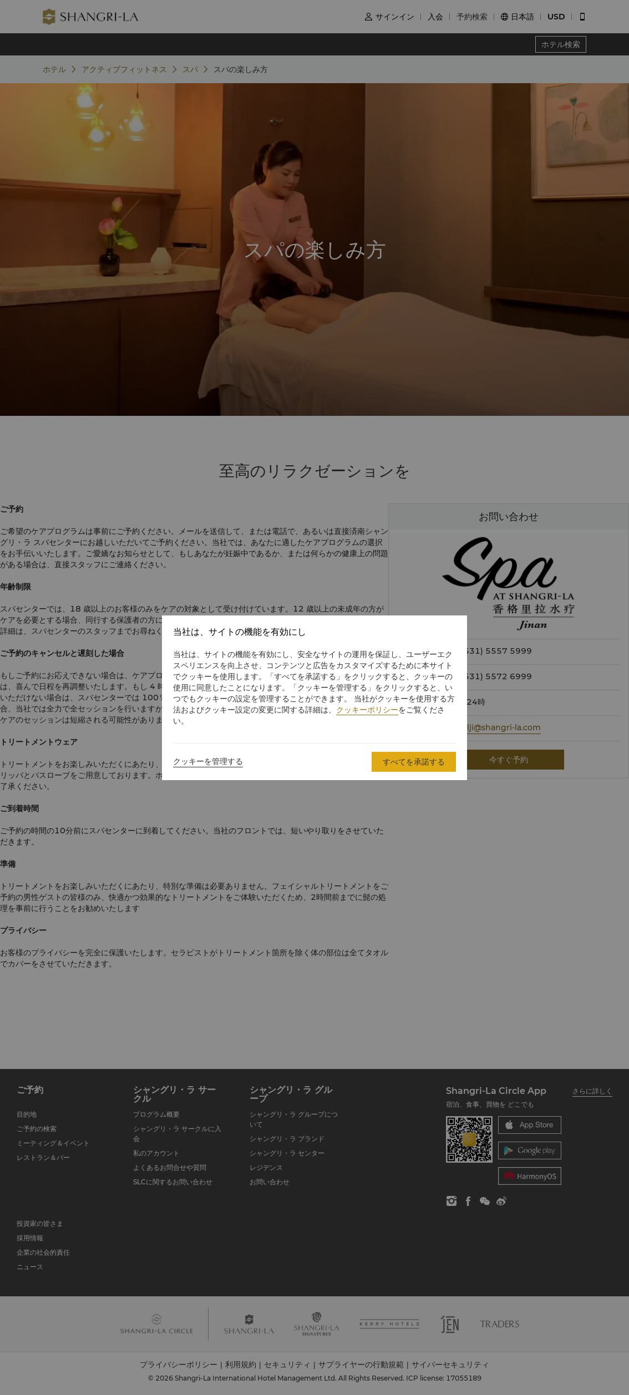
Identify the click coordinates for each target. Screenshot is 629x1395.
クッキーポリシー (367, 710)
